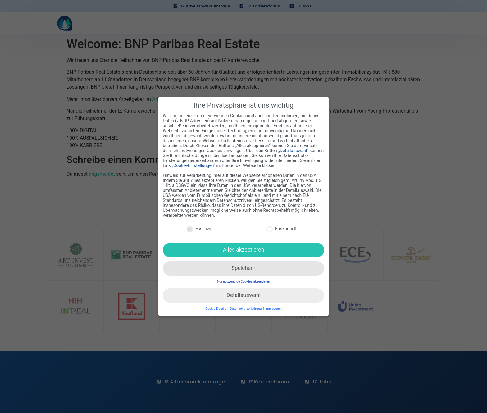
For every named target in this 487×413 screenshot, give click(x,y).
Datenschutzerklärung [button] (246, 305)
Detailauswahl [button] (243, 291)
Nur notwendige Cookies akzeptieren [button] (243, 278)
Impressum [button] (273, 305)
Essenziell (201, 224)
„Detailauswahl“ (293, 147)
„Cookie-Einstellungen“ (193, 162)
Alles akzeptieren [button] (243, 246)
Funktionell (281, 224)
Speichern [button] (243, 264)
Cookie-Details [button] (216, 305)
